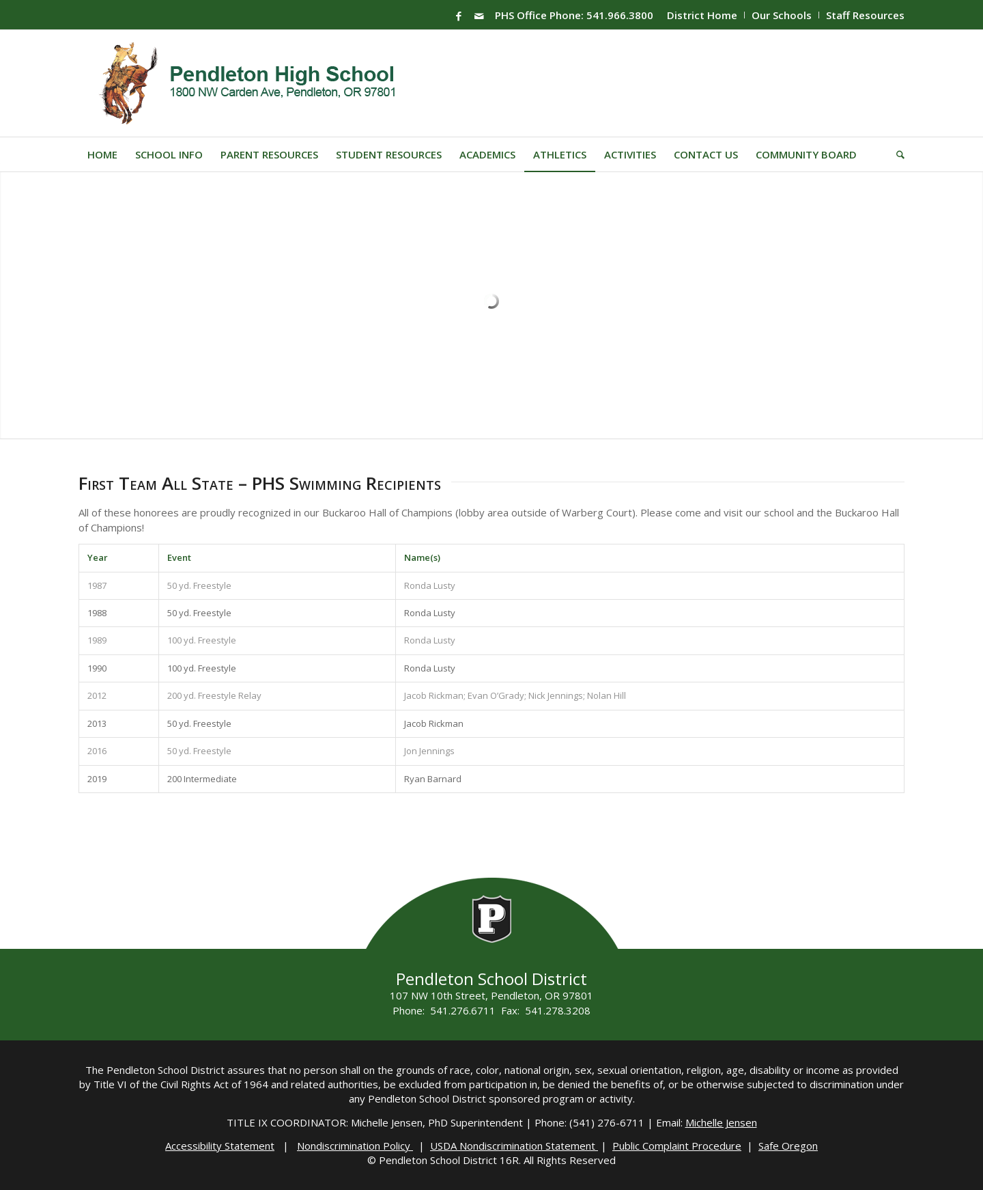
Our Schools (782, 15)
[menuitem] (702, 15)
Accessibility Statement (219, 1145)
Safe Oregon (788, 1145)
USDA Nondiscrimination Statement (514, 1145)
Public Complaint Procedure (676, 1145)
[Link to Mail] (479, 15)
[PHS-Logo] (258, 83)
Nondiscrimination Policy (355, 1145)
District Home (702, 15)
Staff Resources (865, 15)
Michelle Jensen (721, 1122)
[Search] (895, 154)
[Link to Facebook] (458, 15)
